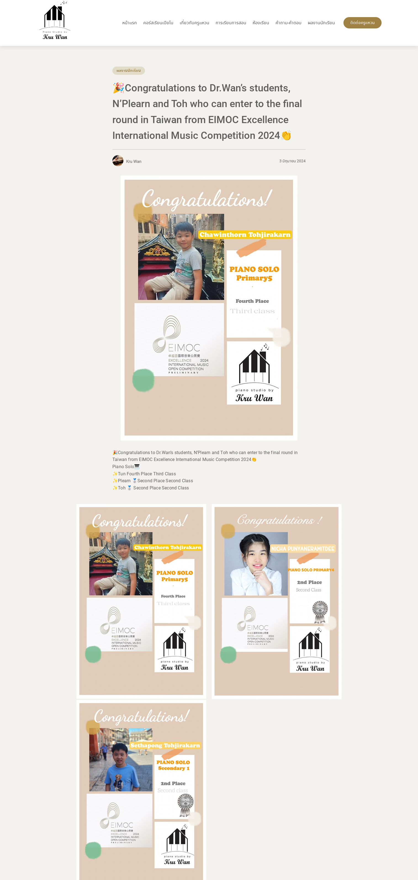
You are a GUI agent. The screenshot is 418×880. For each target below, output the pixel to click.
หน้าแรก (129, 22)
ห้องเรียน (261, 22)
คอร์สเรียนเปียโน (158, 22)
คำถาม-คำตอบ (288, 22)
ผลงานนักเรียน (321, 22)
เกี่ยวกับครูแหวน (194, 22)
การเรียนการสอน (231, 22)
